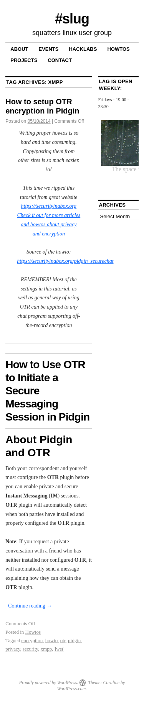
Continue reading (30, 606)
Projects (23, 60)
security (30, 649)
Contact (60, 60)
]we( (59, 649)
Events (48, 49)
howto (51, 640)
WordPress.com (71, 688)
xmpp (46, 649)
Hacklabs (83, 49)
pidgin (74, 640)
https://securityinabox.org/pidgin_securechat (65, 261)
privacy (12, 649)
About (19, 49)
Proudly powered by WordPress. (48, 682)
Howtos (118, 49)
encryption (32, 640)
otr (63, 640)
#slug (72, 19)
